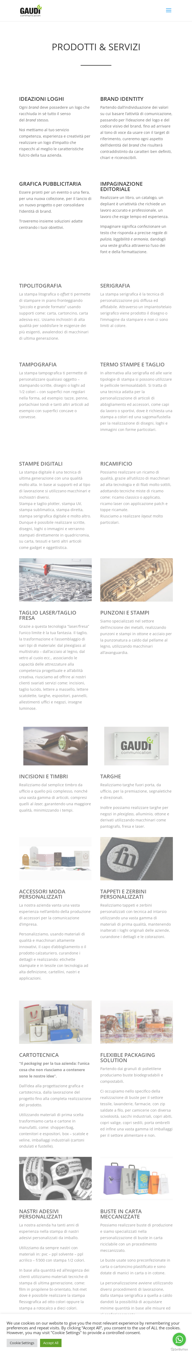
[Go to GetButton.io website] (179, 1349)
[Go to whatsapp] (179, 1339)
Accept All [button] (50, 1342)
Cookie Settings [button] (22, 1342)
